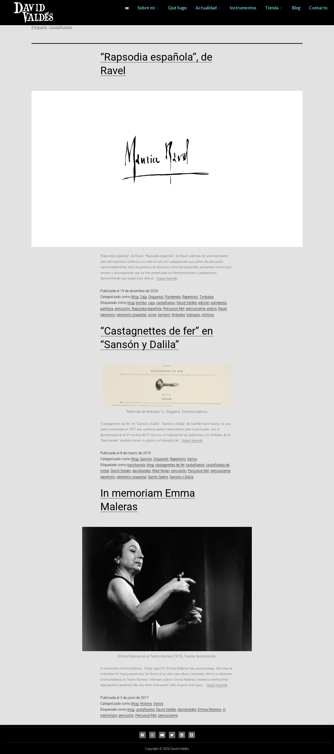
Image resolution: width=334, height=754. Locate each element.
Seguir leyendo (167, 278)
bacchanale (136, 465)
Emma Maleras (209, 709)
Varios (192, 459)
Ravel (222, 309)
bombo (141, 303)
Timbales (206, 297)
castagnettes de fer (169, 465)
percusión (178, 471)
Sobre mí (148, 7)
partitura (106, 309)
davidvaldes (141, 471)
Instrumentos (243, 7)
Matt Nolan (161, 471)
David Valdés (187, 303)
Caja (143, 297)
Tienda (274, 7)
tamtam (164, 315)
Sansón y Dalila (181, 477)
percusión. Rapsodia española (138, 309)
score (152, 315)
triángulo (193, 315)
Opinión (146, 459)
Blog (296, 7)
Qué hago (177, 7)
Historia (146, 703)
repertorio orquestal (131, 315)
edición (203, 303)
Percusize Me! (173, 309)
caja (151, 303)
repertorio (107, 315)
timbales (178, 315)
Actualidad (208, 7)
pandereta (218, 303)
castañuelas (165, 303)
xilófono (208, 315)
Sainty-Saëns (158, 477)
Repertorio (190, 297)
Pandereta (173, 297)
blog (130, 303)
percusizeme (195, 309)
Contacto (318, 7)
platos (212, 309)
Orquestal (155, 297)
